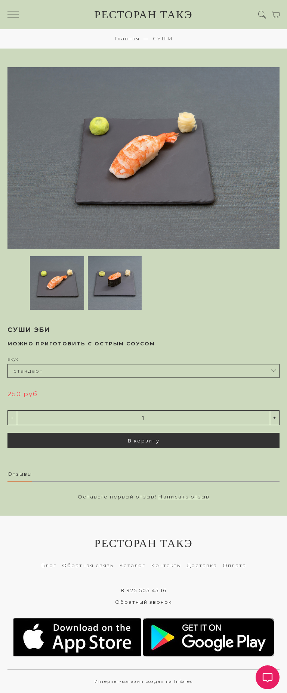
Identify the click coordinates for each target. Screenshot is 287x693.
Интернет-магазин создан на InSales (144, 681)
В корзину (144, 441)
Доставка (202, 565)
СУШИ (163, 38)
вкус (13, 359)
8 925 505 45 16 (144, 590)
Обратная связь (88, 565)
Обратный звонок (143, 602)
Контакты (166, 565)
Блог (48, 565)
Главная (127, 38)
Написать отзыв (184, 497)
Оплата (234, 565)
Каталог (132, 565)
